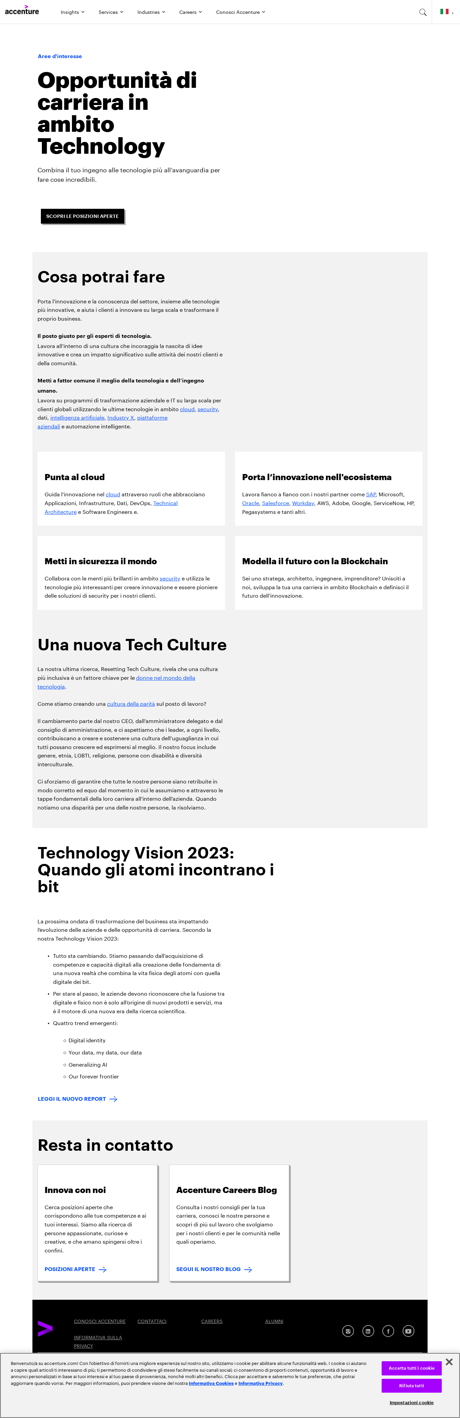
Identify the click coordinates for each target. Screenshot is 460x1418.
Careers (188, 11)
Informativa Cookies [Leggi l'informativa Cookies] (211, 1383)
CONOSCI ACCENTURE (100, 1320)
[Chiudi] (449, 1361)
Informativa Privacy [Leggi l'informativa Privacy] (260, 1383)
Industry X (120, 417)
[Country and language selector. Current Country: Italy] (446, 12)
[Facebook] (388, 1331)
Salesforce (275, 502)
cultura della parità (131, 703)
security (208, 408)
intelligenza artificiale (77, 417)
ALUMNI (274, 1320)
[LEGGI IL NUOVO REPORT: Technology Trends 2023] (77, 1100)
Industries (148, 11)
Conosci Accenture (238, 11)
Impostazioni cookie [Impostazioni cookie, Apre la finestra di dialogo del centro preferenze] (412, 1402)
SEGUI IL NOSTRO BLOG (208, 1269)
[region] (230, 1385)
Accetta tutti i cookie (412, 1368)
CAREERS (212, 1320)
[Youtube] (408, 1331)
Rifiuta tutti (411, 1386)
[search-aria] (423, 12)
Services (108, 11)
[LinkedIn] (368, 1331)
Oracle (250, 502)
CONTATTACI (152, 1320)
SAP (371, 493)
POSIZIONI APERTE (70, 1269)
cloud (187, 408)
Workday (303, 502)
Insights (70, 11)
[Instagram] (348, 1331)
